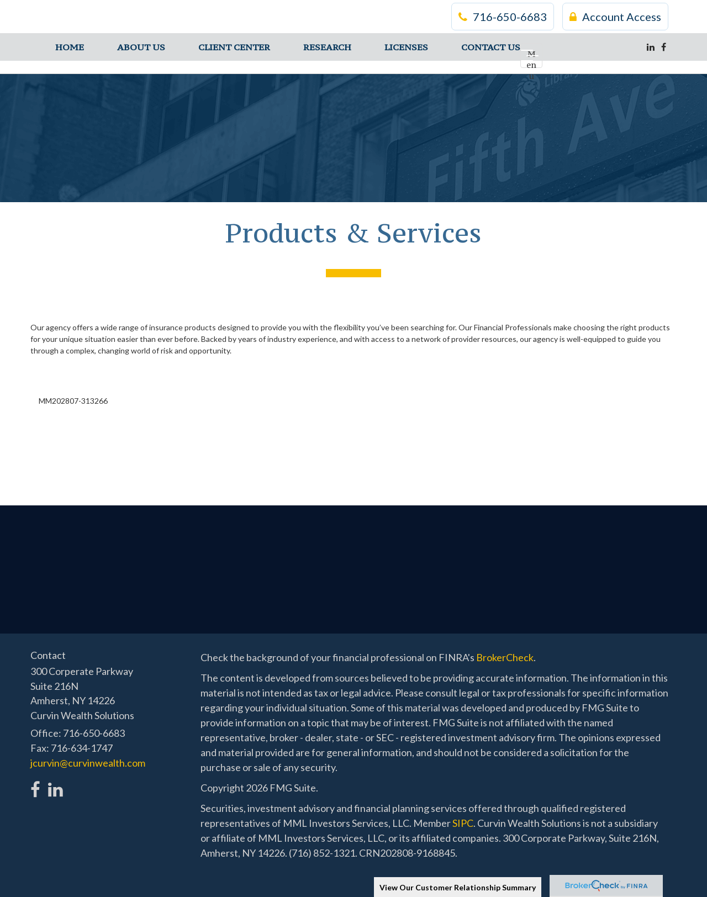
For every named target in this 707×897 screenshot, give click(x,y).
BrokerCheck (505, 657)
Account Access (615, 16)
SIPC (462, 823)
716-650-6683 (502, 16)
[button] (141, 47)
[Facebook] (663, 47)
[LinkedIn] (651, 47)
